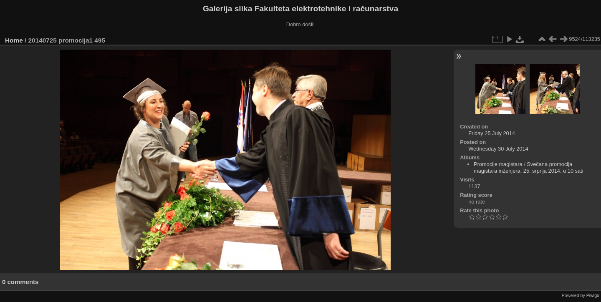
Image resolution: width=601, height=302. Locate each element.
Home (14, 40)
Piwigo (592, 295)
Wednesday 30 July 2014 (498, 149)
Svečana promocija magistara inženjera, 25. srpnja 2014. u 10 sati (528, 167)
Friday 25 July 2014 (491, 133)
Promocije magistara (498, 164)
